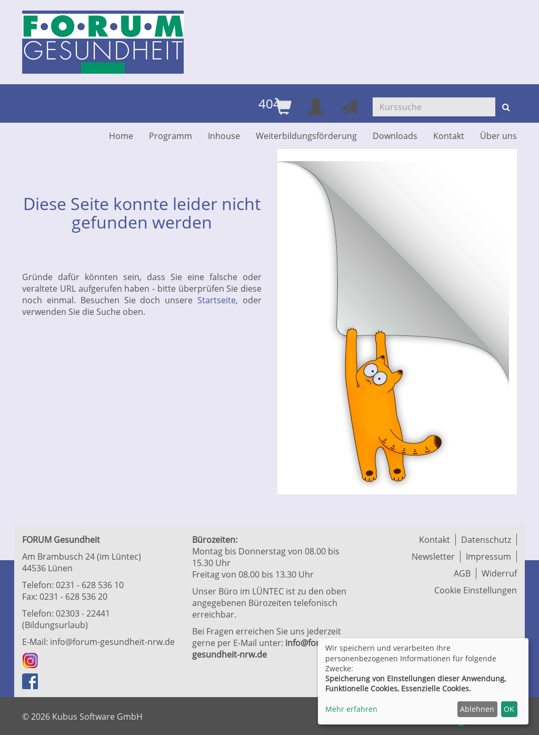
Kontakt (448, 136)
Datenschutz (486, 539)
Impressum (488, 556)
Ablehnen (477, 709)
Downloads (395, 136)
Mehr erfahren (351, 709)
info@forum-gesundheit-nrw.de (112, 642)
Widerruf (499, 573)
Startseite (216, 300)
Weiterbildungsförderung (306, 136)
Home (121, 136)
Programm (170, 136)
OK (509, 709)
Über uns (498, 136)
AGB (462, 573)
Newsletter (433, 556)
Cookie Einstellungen (475, 590)
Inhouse (224, 136)
